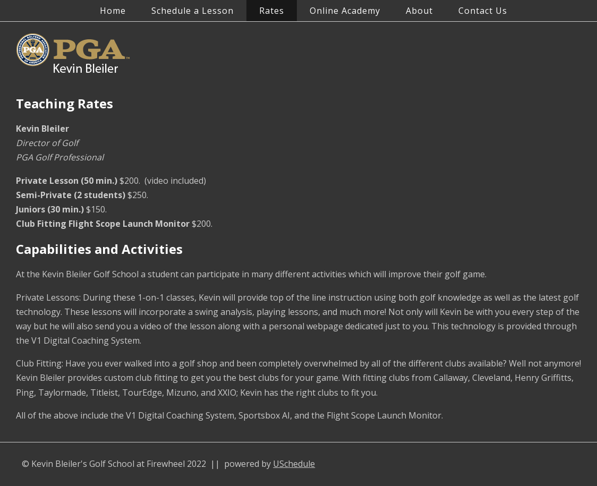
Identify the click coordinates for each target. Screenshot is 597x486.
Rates (271, 10)
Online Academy (345, 10)
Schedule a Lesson (192, 10)
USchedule (294, 464)
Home (113, 10)
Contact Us (482, 10)
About (419, 10)
